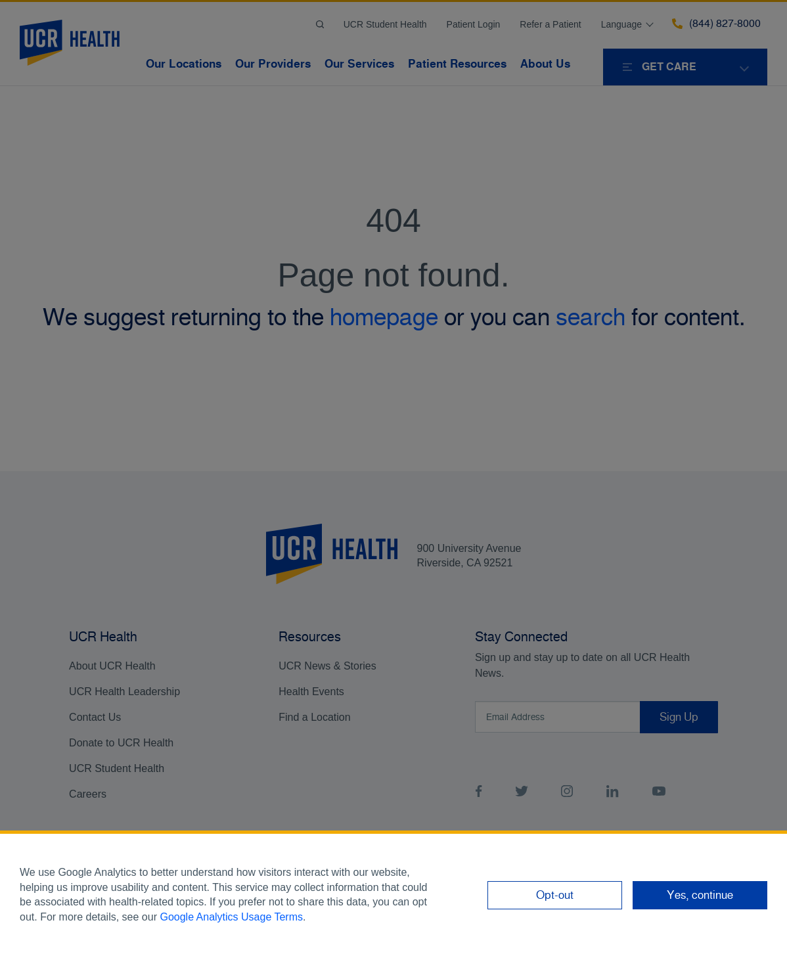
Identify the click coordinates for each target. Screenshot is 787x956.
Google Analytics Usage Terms (231, 916)
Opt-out (554, 895)
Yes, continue (700, 895)
